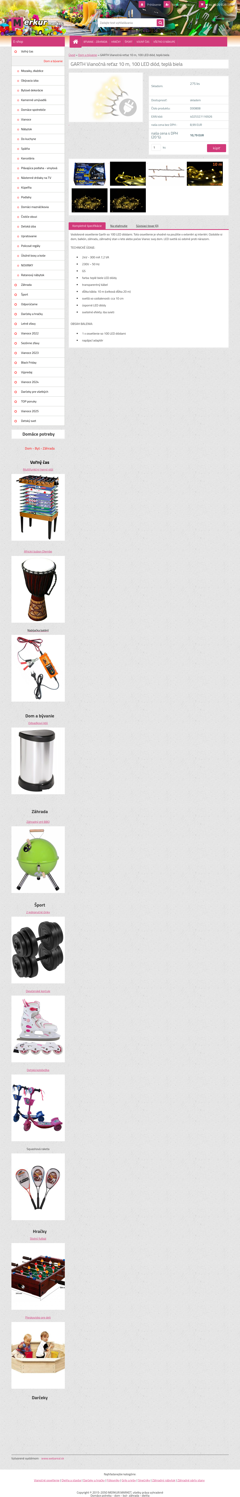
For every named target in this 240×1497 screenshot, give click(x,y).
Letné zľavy (28, 323)
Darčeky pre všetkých (34, 391)
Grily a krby (129, 1480)
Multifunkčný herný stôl (38, 469)
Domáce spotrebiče (33, 109)
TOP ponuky (29, 401)
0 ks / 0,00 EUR (216, 4)
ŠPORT (128, 42)
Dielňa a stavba (71, 1480)
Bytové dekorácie (32, 90)
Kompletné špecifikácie (87, 225)
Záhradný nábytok (163, 1480)
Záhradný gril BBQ (38, 821)
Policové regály (30, 245)
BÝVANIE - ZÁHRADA (95, 42)
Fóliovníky (113, 1480)
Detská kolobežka (38, 1070)
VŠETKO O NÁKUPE (164, 42)
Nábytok (26, 129)
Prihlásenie (154, 4)
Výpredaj (26, 372)
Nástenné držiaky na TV (36, 177)
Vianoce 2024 (30, 382)
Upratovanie (29, 236)
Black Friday (29, 362)
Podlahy (26, 197)
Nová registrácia (182, 4)
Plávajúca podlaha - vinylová (39, 168)
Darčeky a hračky (32, 314)
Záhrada (26, 284)
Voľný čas (27, 51)
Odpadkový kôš (38, 723)
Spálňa (25, 148)
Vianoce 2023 (30, 352)
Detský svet (28, 420)
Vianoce (26, 119)
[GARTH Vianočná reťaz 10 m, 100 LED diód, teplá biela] (90, 162)
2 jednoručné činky (38, 912)
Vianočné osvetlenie (46, 1480)
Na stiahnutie (119, 225)
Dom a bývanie (53, 61)
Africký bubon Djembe (38, 551)
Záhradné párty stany (191, 1480)
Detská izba (28, 226)
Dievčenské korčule (38, 991)
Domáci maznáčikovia (35, 207)
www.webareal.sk (52, 1458)
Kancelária (27, 158)
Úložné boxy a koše (33, 255)
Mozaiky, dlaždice (32, 70)
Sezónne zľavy (30, 343)
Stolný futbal (38, 1238)
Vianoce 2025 (30, 411)
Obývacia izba (30, 80)
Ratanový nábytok (32, 275)
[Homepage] (77, 41)
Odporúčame (29, 304)
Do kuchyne (28, 139)
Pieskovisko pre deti (38, 1317)
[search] (160, 23)
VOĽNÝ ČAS (142, 42)
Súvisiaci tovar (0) (147, 225)
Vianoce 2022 (30, 333)
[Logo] (37, 22)
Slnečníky (144, 1480)
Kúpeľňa (26, 187)
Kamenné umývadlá (34, 100)
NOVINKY (27, 265)
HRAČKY (116, 42)
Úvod (72, 55)
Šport (24, 294)
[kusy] (156, 147)
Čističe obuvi (29, 216)
